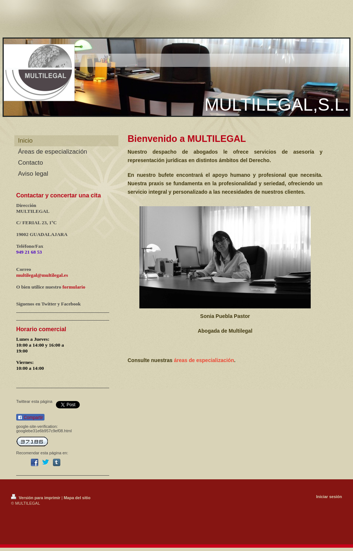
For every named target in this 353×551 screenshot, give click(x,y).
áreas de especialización (204, 360)
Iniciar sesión (329, 496)
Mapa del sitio (77, 497)
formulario (74, 287)
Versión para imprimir (36, 497)
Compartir (30, 417)
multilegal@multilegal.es (42, 275)
